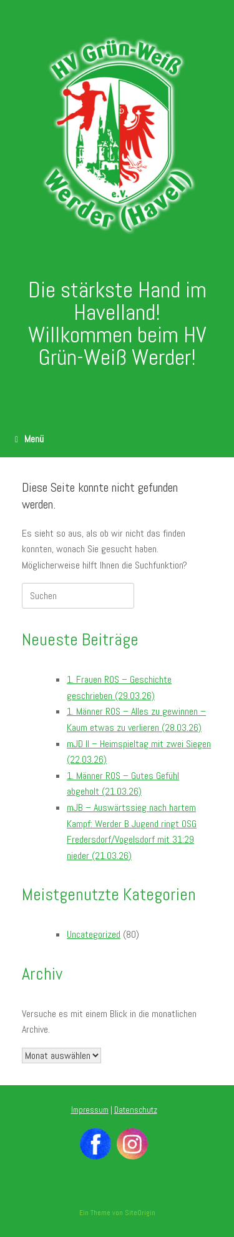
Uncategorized (93, 934)
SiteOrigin (140, 1212)
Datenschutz (135, 1110)
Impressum (90, 1110)
